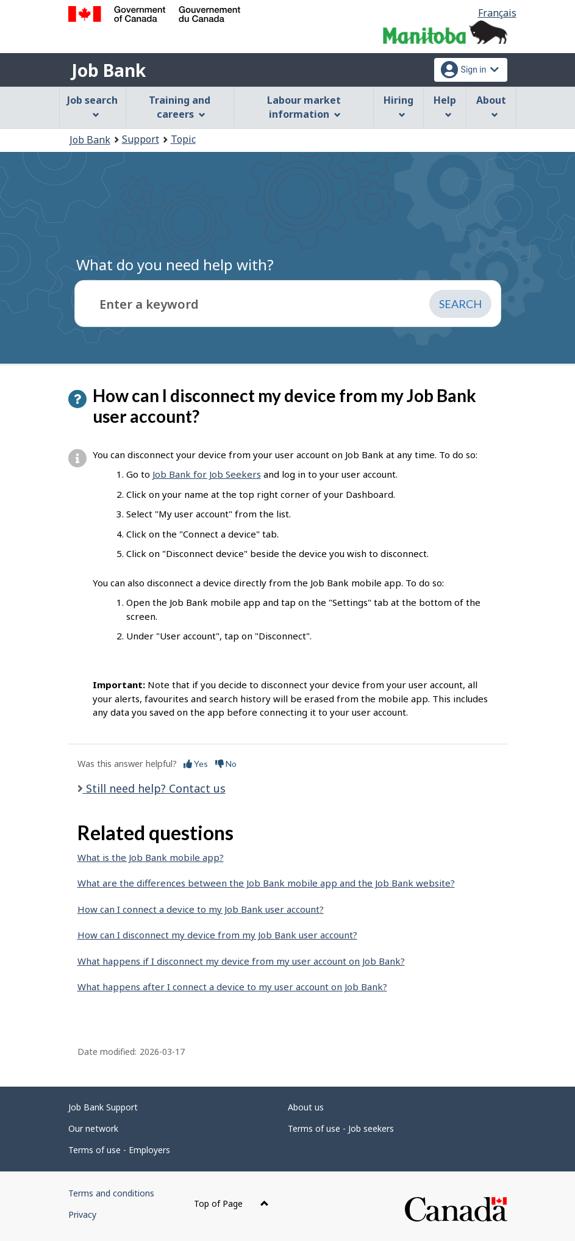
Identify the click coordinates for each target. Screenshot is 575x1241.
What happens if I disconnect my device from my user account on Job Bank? (241, 961)
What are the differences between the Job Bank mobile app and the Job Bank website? (266, 883)
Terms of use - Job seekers (341, 1128)
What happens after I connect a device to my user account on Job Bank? (232, 986)
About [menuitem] (491, 105)
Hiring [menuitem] (398, 105)
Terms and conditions (111, 1193)
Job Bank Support (103, 1107)
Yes (196, 763)
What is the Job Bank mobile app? (150, 857)
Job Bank (108, 70)
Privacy (82, 1214)
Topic (183, 139)
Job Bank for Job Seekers (206, 474)
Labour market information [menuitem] (304, 107)
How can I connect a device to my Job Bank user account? (200, 909)
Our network (93, 1128)
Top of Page (231, 1203)
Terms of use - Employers (119, 1150)
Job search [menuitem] (92, 105)
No (226, 763)
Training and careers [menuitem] (179, 107)
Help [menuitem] (445, 105)
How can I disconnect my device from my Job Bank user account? (217, 935)
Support (140, 139)
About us (306, 1107)
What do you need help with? (175, 264)
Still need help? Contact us (154, 788)
